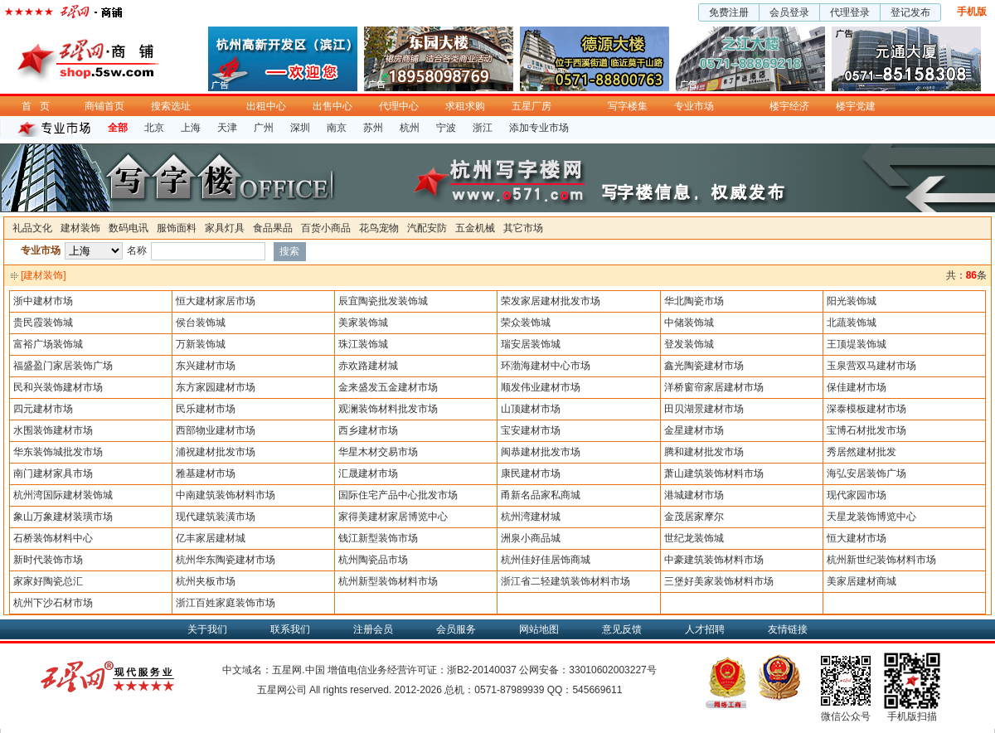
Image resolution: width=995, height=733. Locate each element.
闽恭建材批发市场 (540, 452)
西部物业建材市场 (215, 430)
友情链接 (788, 629)
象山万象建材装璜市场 (63, 516)
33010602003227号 (612, 670)
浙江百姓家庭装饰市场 (225, 603)
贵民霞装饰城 (43, 322)
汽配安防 (427, 228)
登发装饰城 (689, 344)
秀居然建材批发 (861, 452)
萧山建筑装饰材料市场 (714, 473)
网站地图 (539, 629)
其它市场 (523, 228)
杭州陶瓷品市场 (373, 560)
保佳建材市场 (856, 387)
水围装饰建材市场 (53, 430)
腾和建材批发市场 (704, 452)
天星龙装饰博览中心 (871, 516)
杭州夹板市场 (205, 581)
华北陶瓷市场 (694, 301)
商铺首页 (104, 106)
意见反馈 (622, 629)
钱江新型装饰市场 (378, 538)
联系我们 (290, 629)
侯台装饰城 (201, 322)
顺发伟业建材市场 (540, 387)
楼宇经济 (789, 106)
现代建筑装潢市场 (215, 516)
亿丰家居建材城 (210, 538)
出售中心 (332, 106)
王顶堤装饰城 (856, 344)
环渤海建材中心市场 (545, 365)
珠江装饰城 (363, 344)
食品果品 (273, 228)
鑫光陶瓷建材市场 (704, 365)
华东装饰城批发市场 (58, 452)
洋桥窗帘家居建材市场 (714, 387)
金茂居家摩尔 (694, 516)
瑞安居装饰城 (531, 344)
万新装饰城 (201, 344)
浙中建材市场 (43, 301)
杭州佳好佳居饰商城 (545, 560)
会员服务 (456, 629)
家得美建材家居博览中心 (393, 516)
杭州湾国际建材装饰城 (63, 495)
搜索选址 (171, 106)
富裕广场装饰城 (48, 344)
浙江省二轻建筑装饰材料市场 (565, 581)
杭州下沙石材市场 (53, 603)
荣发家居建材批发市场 (550, 301)
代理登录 (850, 12)
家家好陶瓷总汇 (48, 581)
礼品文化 (32, 228)
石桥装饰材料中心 (53, 538)
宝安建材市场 (531, 430)
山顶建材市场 (531, 409)
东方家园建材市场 (215, 387)
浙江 (483, 127)
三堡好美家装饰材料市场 (719, 581)
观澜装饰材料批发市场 (388, 409)
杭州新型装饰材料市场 (388, 581)
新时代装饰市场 (48, 560)
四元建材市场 (43, 409)
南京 (337, 127)
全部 (118, 127)
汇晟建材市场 (368, 473)
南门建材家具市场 (53, 473)
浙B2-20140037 (482, 670)
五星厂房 (531, 106)
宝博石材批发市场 (866, 430)
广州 (264, 127)
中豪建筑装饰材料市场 (714, 560)
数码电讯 (128, 228)
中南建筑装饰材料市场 (225, 495)
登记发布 (910, 12)
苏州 (373, 127)
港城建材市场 (694, 495)
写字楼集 (628, 106)
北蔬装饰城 (851, 322)
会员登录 (789, 12)
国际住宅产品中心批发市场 (398, 495)
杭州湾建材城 (531, 516)
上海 (191, 127)
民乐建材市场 (205, 409)
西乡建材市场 (368, 430)
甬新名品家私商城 (540, 495)
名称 (137, 250)
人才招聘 (705, 629)
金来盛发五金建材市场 (388, 387)
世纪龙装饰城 (694, 538)
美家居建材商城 (861, 581)
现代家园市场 (856, 495)
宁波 (446, 127)
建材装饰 (80, 228)
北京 (154, 127)
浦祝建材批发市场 (215, 452)
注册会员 (373, 629)
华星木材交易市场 (378, 452)
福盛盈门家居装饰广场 (63, 365)
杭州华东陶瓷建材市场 (225, 560)
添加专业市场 (539, 127)
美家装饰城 (363, 322)
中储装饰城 (689, 322)
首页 (40, 106)
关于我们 (207, 629)
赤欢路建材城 (368, 365)
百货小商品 (326, 228)
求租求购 (465, 106)
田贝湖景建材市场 (704, 409)
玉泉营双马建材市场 (871, 365)
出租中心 (266, 106)
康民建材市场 (531, 473)
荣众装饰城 (526, 322)
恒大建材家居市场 (215, 301)
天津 (227, 127)
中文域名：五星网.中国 (273, 670)
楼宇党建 (856, 106)
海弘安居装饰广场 (866, 473)
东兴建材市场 (205, 365)
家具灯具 (225, 228)
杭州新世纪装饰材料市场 (881, 560)
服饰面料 (177, 228)
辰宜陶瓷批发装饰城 (383, 301)
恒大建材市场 (856, 538)
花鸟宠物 (379, 228)
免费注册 (729, 12)
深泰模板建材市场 (866, 409)
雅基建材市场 (205, 473)
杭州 (410, 127)
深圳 (300, 127)
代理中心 (399, 106)
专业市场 (694, 106)
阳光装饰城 (851, 301)
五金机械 (475, 228)
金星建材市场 (694, 430)
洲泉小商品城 (531, 538)
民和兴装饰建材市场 (58, 387)
